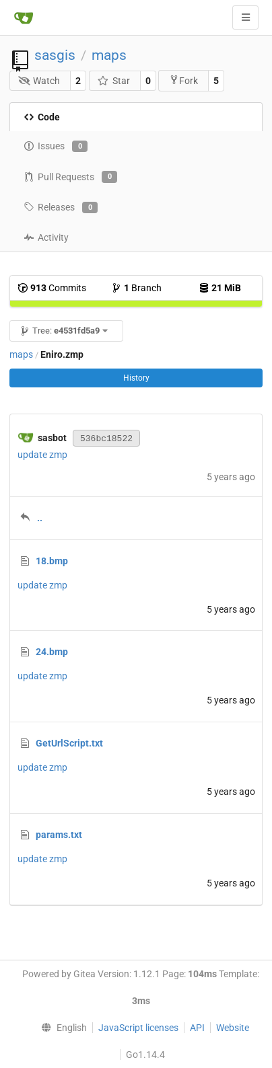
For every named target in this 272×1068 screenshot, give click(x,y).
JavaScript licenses (138, 1027)
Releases (61, 208)
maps (109, 55)
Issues (56, 147)
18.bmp (52, 561)
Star (113, 80)
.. (39, 517)
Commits (52, 287)
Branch (136, 287)
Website (232, 1027)
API (197, 1027)
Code (42, 117)
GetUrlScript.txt (69, 743)
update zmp (42, 454)
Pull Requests (70, 177)
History (136, 378)
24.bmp (52, 651)
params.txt (59, 834)
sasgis (54, 55)
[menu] (61, 1027)
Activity (46, 237)
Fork (183, 80)
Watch (39, 80)
